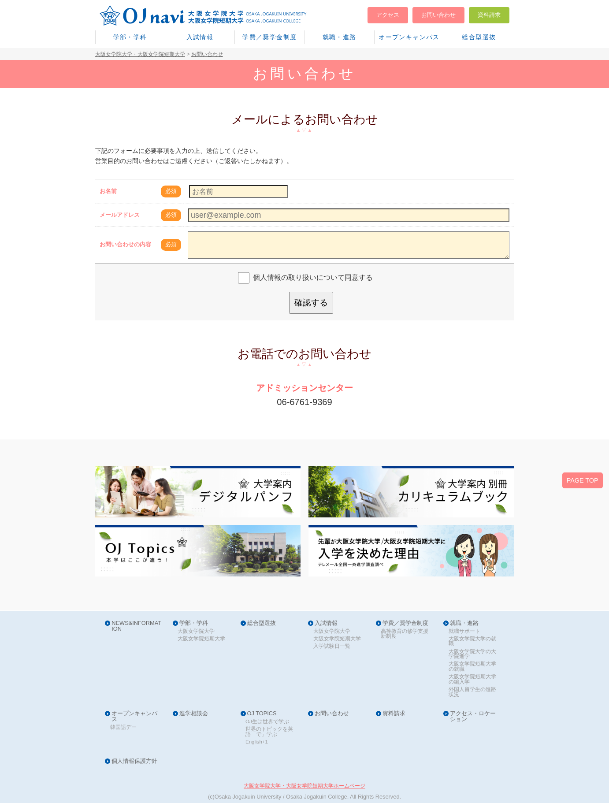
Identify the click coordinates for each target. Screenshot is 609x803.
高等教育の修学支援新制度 (404, 634)
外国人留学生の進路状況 (472, 692)
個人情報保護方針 (134, 761)
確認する (311, 302)
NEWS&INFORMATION (136, 626)
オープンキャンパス (409, 37)
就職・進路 (339, 37)
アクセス (387, 14)
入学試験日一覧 (331, 646)
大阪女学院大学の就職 (472, 641)
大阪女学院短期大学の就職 (472, 667)
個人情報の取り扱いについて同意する (313, 277)
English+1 (256, 742)
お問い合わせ (438, 14)
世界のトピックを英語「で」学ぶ (269, 732)
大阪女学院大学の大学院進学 (472, 654)
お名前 (108, 191)
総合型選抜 (479, 37)
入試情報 (200, 37)
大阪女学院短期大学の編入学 (472, 679)
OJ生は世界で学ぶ (267, 721)
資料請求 (489, 14)
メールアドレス (120, 215)
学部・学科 (130, 37)
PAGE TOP (582, 480)
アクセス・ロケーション (473, 716)
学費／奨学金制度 (269, 37)
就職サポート (464, 631)
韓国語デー (123, 727)
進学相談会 (193, 714)
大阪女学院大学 (196, 631)
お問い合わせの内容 (125, 244)
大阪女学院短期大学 (201, 638)
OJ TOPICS (262, 714)
